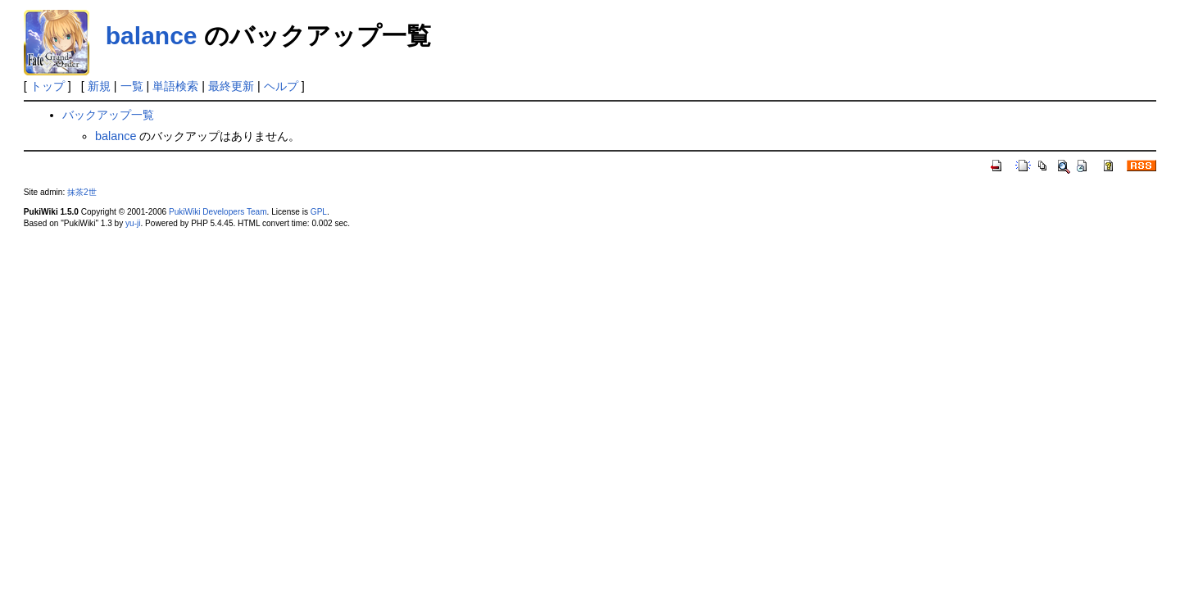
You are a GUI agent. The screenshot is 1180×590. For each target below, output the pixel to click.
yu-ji (132, 223)
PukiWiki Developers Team (218, 211)
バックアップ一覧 (108, 114)
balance (151, 35)
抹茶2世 (82, 192)
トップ (47, 86)
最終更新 (231, 86)
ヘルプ (281, 86)
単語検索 (175, 86)
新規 (99, 86)
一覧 (131, 86)
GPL (319, 211)
